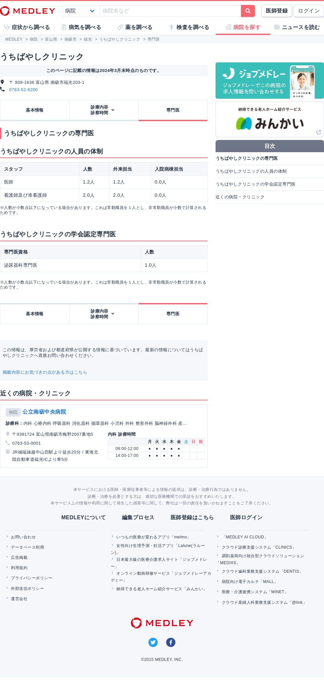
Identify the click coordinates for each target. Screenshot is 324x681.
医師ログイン (246, 517)
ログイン (309, 11)
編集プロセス (138, 517)
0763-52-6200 (23, 89)
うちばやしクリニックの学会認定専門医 (256, 184)
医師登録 (277, 11)
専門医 (173, 110)
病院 (13, 412)
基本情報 (35, 110)
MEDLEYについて (83, 517)
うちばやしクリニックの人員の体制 (251, 171)
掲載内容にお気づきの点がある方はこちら (45, 372)
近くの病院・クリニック (240, 196)
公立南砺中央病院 (44, 412)
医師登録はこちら (192, 517)
